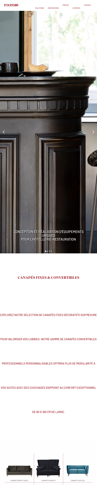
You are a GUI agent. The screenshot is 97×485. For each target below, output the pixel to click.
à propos (76, 8)
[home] (11, 5)
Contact (87, 5)
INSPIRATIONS (53, 8)
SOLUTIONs (39, 8)
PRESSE (66, 5)
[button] (39, 8)
